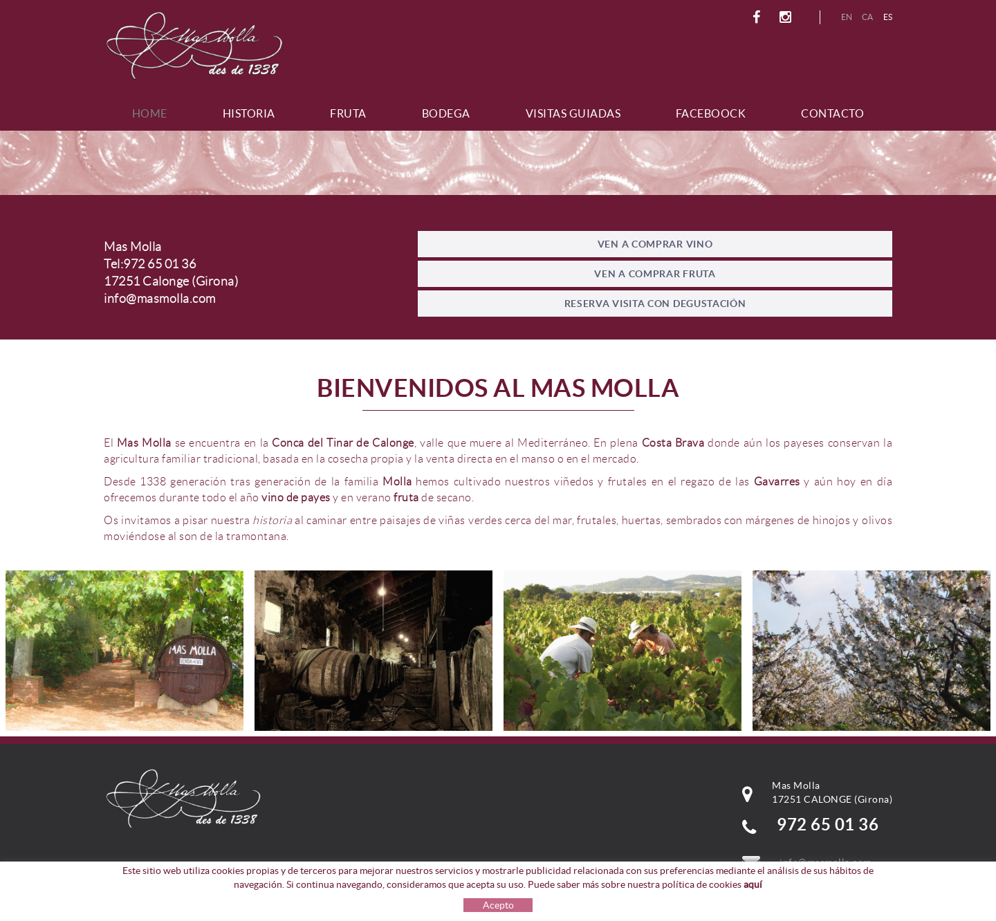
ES (888, 16)
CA (868, 16)
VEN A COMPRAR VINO (655, 244)
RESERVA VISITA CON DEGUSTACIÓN (655, 303)
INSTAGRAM (787, 17)
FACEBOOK (758, 17)
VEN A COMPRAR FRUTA (654, 273)
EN (847, 16)
